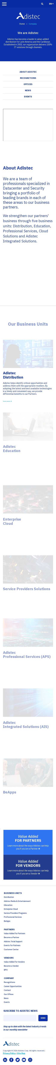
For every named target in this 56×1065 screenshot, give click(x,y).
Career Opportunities (13, 986)
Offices (28, 84)
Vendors (9, 957)
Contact (7, 990)
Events (28, 96)
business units (13, 893)
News (28, 90)
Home (22, 24)
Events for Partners (12, 945)
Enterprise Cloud (11, 909)
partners (9, 929)
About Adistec (28, 71)
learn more (7, 401)
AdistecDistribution (13, 375)
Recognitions (28, 78)
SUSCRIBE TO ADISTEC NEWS (20, 1010)
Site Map (21, 1053)
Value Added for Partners (14, 933)
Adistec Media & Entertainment (17, 901)
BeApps (7, 921)
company (9, 978)
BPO (6, 970)
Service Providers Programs (15, 913)
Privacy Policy (9, 1053)
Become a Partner (11, 937)
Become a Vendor (11, 966)
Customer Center (11, 949)
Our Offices (8, 994)
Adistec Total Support (13, 941)
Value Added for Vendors (14, 962)
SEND (43, 1018)
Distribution (9, 897)
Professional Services (13, 917)
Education (8, 905)
